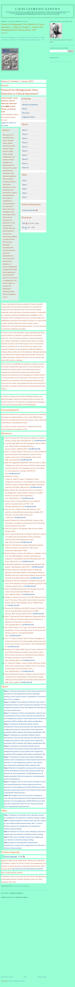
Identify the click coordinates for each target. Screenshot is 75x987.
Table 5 (24, 197)
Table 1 (24, 180)
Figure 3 (25, 138)
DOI (35, 441)
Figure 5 (25, 147)
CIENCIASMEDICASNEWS (37, 9)
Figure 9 (25, 163)
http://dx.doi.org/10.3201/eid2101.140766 (26, 869)
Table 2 (24, 185)
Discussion (25, 113)
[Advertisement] (17, 960)
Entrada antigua (41, 977)
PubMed (41, 441)
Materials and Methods (30, 104)
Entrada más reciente (7, 977)
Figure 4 (25, 142)
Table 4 (24, 193)
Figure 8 (25, 159)
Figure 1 (25, 130)
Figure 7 (25, 155)
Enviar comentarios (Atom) (17, 981)
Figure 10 (25, 167)
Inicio (25, 977)
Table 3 (24, 189)
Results (24, 109)
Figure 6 (25, 151)
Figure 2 (25, 134)
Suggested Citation (28, 117)
